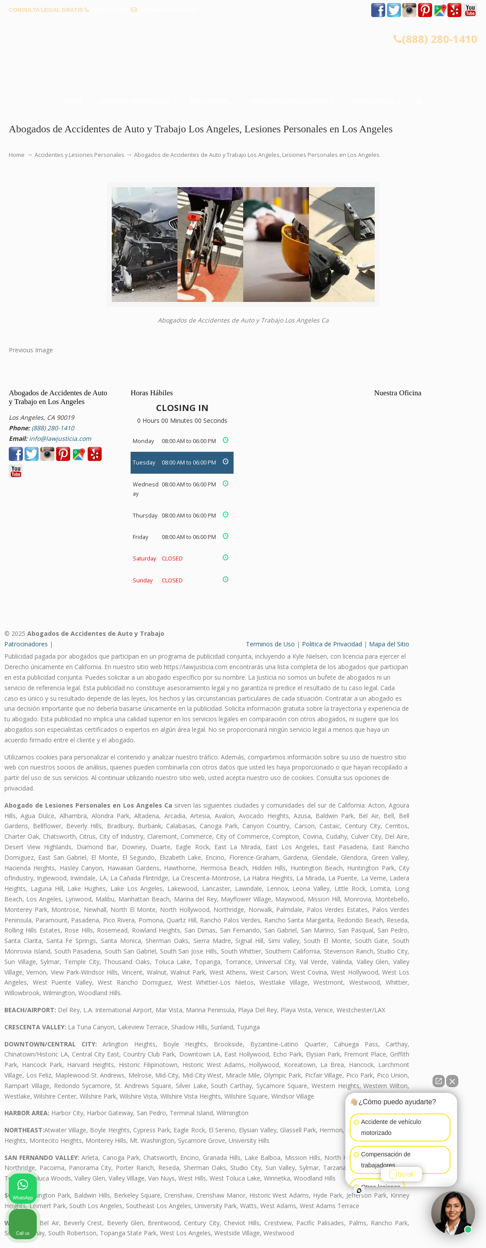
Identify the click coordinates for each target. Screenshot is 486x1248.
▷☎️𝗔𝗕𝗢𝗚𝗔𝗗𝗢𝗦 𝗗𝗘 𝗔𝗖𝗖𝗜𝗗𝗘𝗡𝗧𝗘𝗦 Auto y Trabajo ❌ (243, 47)
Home (17, 155)
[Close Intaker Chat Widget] (452, 1081)
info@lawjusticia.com (167, 10)
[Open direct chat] (439, 1081)
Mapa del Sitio (389, 644)
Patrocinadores (26, 644)
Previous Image (31, 350)
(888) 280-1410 (109, 10)
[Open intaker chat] (359, 1191)
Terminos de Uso (270, 644)
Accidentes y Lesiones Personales (79, 155)
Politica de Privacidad (332, 644)
